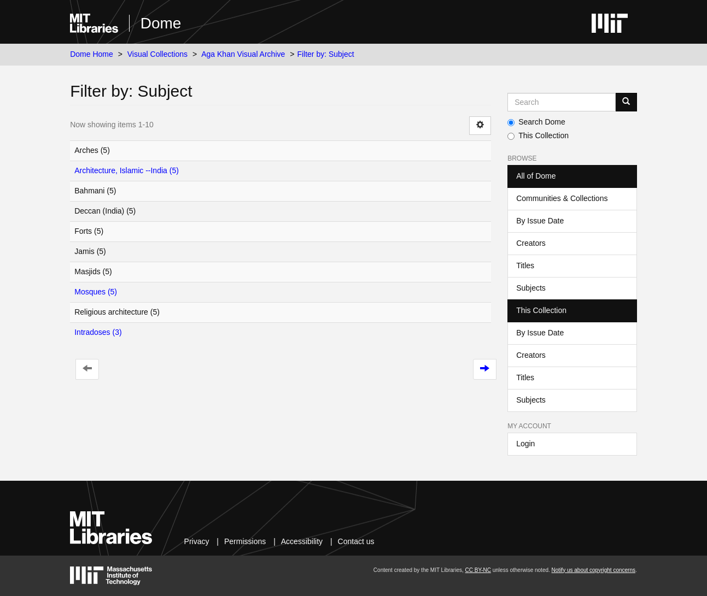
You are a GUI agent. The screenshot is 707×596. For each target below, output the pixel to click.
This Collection (538, 135)
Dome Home (91, 54)
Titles (525, 265)
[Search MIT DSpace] (561, 102)
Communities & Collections (561, 198)
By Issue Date (540, 220)
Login (525, 443)
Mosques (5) (95, 291)
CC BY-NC (478, 570)
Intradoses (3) (97, 332)
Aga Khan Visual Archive (243, 54)
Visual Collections (157, 54)
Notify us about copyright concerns (593, 570)
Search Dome (536, 121)
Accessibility (302, 541)
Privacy (196, 541)
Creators (531, 243)
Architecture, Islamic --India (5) (126, 170)
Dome (161, 23)
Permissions (245, 541)
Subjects (531, 288)
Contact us (356, 541)
